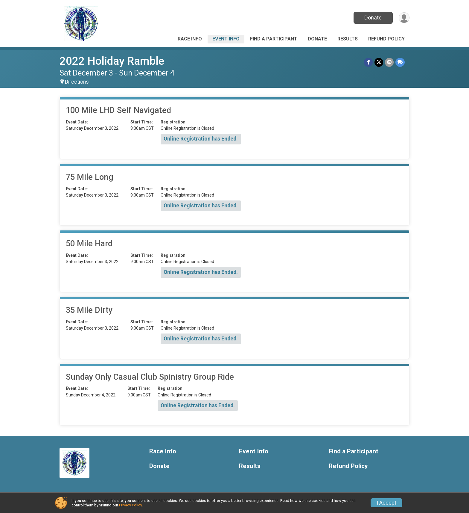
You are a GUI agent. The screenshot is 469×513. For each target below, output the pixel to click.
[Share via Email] (389, 62)
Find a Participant (273, 39)
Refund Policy (386, 39)
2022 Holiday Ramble (112, 61)
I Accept (386, 503)
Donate (373, 17)
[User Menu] (403, 17)
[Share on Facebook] (368, 62)
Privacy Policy (130, 505)
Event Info (226, 39)
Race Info (190, 39)
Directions (77, 82)
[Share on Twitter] (378, 62)
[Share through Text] (400, 62)
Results (347, 39)
